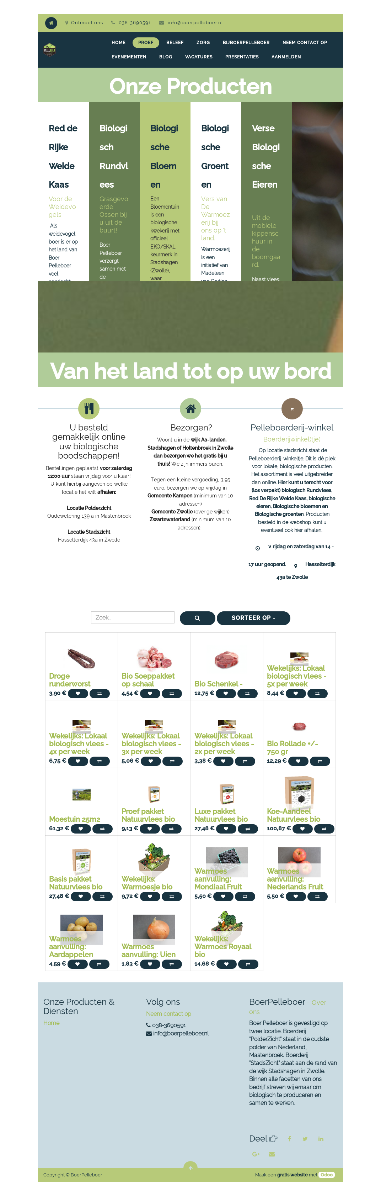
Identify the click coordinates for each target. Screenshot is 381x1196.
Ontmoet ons (84, 22)
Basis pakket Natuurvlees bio (75, 883)
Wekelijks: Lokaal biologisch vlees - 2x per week (224, 744)
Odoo (327, 1174)
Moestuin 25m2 (74, 819)
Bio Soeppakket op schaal (148, 680)
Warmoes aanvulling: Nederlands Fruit (295, 879)
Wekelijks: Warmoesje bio (147, 883)
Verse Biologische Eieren (266, 166)
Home (51, 1023)
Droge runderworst (69, 680)
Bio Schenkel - (218, 684)
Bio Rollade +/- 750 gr (292, 748)
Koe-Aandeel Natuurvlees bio (293, 815)
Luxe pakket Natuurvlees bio (221, 815)
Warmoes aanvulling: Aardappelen (71, 947)
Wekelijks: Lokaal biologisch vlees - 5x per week (296, 676)
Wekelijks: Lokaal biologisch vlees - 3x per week (151, 744)
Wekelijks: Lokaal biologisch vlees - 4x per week (78, 744)
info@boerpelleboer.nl (195, 22)
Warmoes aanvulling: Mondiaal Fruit (218, 879)
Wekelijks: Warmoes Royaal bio (222, 947)
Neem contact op (168, 1013)
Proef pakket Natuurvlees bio (148, 815)
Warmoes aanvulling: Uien (149, 950)
